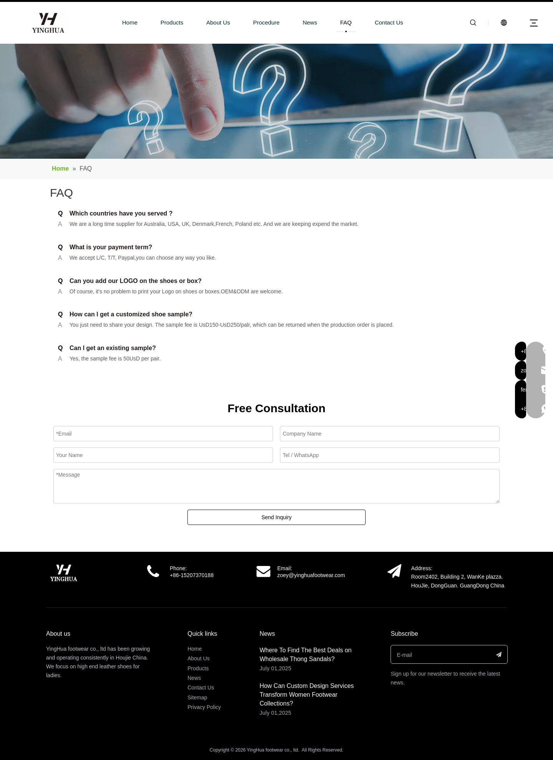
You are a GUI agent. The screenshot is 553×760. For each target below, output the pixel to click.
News (310, 22)
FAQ (346, 22)
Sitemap (197, 697)
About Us (218, 22)
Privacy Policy (204, 707)
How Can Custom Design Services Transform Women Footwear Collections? (307, 695)
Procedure (266, 22)
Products (172, 22)
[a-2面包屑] (276, 101)
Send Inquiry (277, 517)
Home (129, 22)
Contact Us (389, 22)
